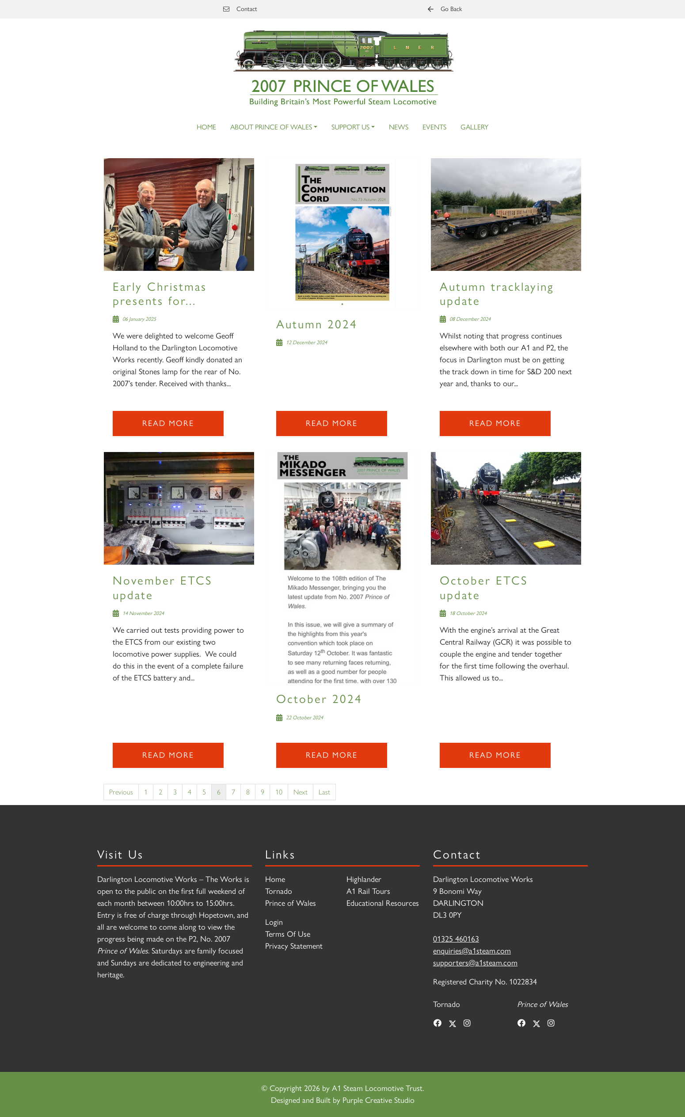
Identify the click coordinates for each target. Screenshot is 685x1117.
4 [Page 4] (189, 791)
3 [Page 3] (175, 791)
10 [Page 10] (278, 791)
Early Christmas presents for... (160, 293)
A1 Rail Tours (368, 891)
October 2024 (319, 698)
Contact (240, 9)
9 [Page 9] (262, 791)
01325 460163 (456, 939)
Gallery (474, 127)
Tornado (278, 891)
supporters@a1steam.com (475, 963)
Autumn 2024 (317, 324)
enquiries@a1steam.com (472, 951)
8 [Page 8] (248, 791)
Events (434, 127)
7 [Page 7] (233, 791)
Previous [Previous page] (121, 791)
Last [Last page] (324, 791)
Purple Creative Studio (378, 1100)
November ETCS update (162, 587)
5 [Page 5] (204, 791)
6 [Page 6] (219, 791)
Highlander (363, 879)
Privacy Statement (294, 946)
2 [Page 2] (160, 791)
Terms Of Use (287, 934)
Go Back (445, 9)
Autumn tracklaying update (497, 293)
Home (206, 127)
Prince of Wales (290, 903)
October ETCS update (484, 587)
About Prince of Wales (271, 127)
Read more (168, 423)
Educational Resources (382, 903)
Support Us (350, 127)
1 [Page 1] (146, 791)
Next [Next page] (300, 791)
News (398, 127)
